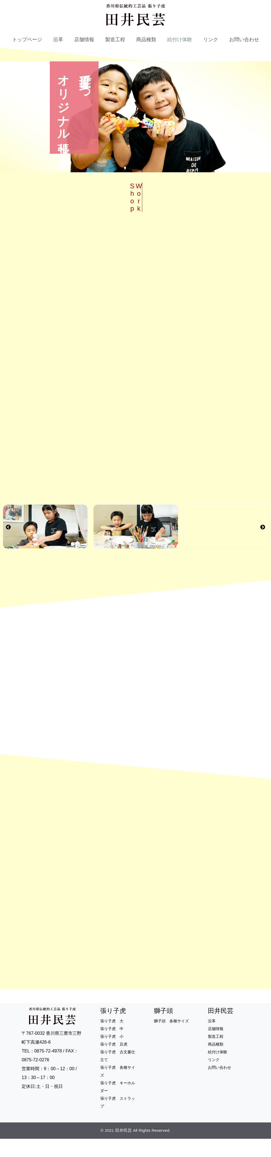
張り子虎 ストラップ (117, 1120)
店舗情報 (84, 39)
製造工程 (115, 39)
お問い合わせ (244, 39)
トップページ (27, 39)
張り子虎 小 (111, 1054)
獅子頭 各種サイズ (171, 1039)
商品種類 (146, 39)
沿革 (58, 39)
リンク (210, 39)
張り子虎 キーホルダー (117, 1105)
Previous (8, 536)
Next (262, 536)
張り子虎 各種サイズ (117, 1089)
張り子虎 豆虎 (113, 1062)
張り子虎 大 (111, 1039)
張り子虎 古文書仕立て (117, 1074)
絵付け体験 (179, 39)
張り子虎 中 (111, 1046)
